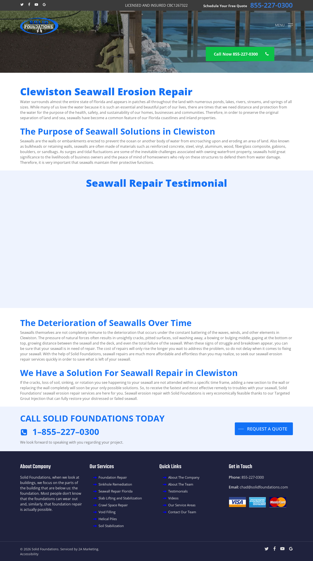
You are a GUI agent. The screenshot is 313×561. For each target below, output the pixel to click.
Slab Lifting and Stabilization (120, 498)
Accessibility (29, 554)
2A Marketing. (88, 549)
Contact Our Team (182, 512)
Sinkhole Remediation (115, 484)
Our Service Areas (181, 505)
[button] (284, 24)
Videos (173, 498)
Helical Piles (108, 519)
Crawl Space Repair (113, 505)
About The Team (180, 484)
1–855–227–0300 (65, 431)
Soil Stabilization (111, 526)
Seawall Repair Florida (115, 491)
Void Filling (107, 512)
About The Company (184, 477)
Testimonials (178, 491)
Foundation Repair (113, 477)
